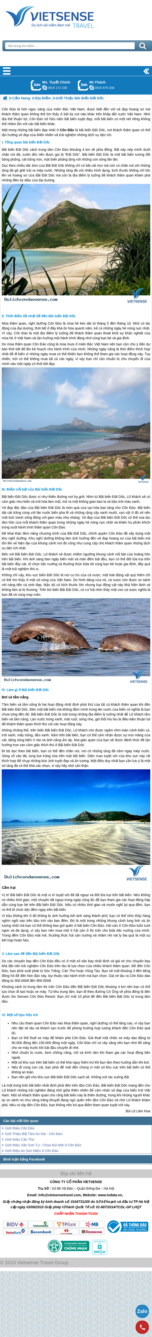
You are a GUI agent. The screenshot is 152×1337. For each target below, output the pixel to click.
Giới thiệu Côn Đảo (20, 1128)
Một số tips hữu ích (22, 1015)
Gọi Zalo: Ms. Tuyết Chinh (36, 85)
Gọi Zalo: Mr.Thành (83, 85)
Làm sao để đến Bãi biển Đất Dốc (33, 954)
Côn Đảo (62, 150)
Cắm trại (8, 888)
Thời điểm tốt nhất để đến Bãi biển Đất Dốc (41, 316)
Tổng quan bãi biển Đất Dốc (27, 142)
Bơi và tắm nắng (15, 697)
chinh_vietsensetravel (44, 87)
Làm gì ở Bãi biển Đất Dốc (28, 690)
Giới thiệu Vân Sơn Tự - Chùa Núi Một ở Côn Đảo (43, 1145)
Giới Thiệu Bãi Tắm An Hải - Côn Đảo (33, 1134)
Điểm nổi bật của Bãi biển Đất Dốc (34, 489)
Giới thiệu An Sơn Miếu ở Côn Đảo (31, 1151)
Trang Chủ (61, 16)
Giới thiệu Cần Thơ (19, 1139)
